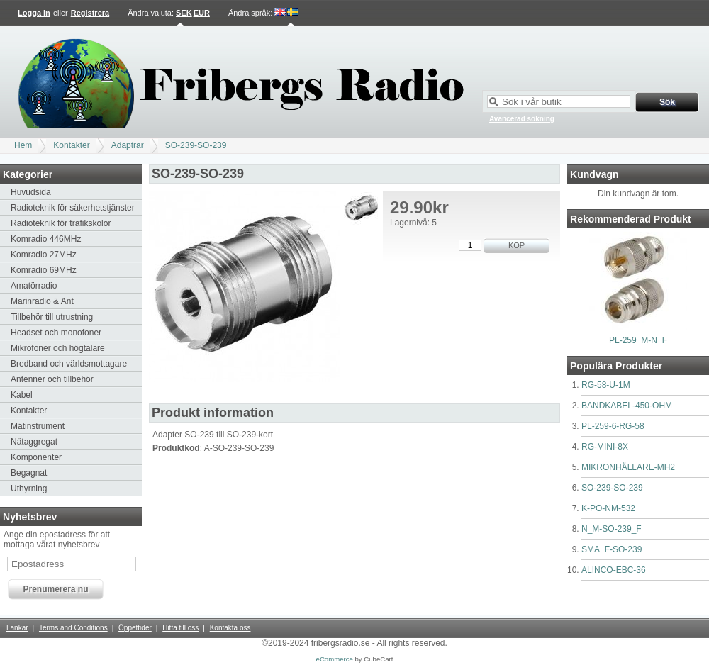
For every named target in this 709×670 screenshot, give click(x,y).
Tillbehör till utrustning (52, 317)
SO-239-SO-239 (196, 145)
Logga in (34, 13)
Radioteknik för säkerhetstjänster (73, 208)
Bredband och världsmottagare (69, 364)
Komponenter (36, 457)
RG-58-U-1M (605, 385)
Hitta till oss (180, 628)
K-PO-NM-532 (608, 508)
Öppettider (135, 628)
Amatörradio (34, 286)
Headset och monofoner (56, 332)
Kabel (22, 395)
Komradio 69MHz (44, 270)
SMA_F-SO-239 (611, 549)
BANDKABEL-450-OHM (626, 406)
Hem (23, 145)
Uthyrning (29, 488)
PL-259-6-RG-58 (612, 426)
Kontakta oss (230, 628)
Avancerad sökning (521, 119)
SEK (184, 13)
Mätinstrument (38, 426)
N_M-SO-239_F (611, 529)
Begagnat (29, 473)
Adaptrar (127, 145)
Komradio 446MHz (46, 239)
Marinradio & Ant (42, 301)
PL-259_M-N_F (638, 340)
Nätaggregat (34, 442)
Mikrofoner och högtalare (58, 348)
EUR (202, 13)
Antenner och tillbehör (52, 379)
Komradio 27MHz (44, 254)
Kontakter (71, 145)
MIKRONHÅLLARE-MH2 (628, 467)
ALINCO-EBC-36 (613, 570)
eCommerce (334, 659)
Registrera (90, 13)
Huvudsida (31, 192)
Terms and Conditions (73, 628)
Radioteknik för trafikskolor (61, 223)
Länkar (17, 628)
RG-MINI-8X (604, 447)
